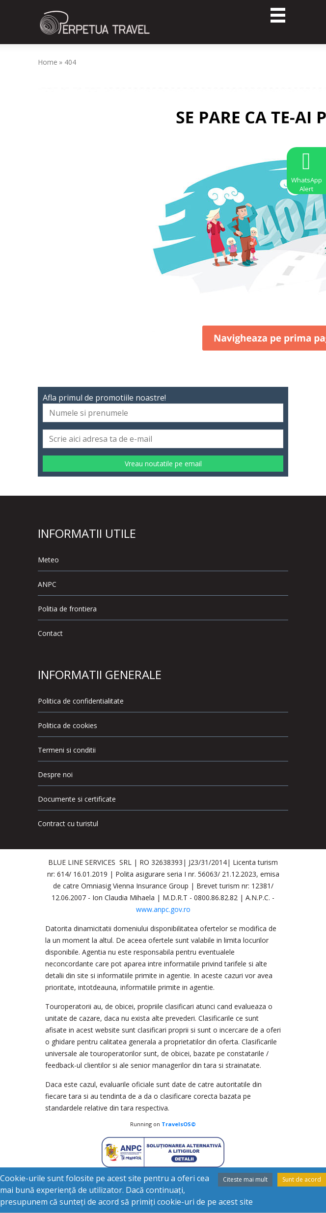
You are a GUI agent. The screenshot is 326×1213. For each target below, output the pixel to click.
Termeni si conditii (67, 750)
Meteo (48, 559)
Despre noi (55, 774)
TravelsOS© (179, 1124)
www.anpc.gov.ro (163, 909)
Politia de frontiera (67, 608)
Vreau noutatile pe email (163, 463)
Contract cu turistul (68, 823)
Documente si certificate (77, 799)
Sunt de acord (301, 1179)
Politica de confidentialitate (81, 701)
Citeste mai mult (245, 1179)
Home (47, 62)
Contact (50, 633)
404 (70, 62)
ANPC (47, 584)
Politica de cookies (67, 725)
